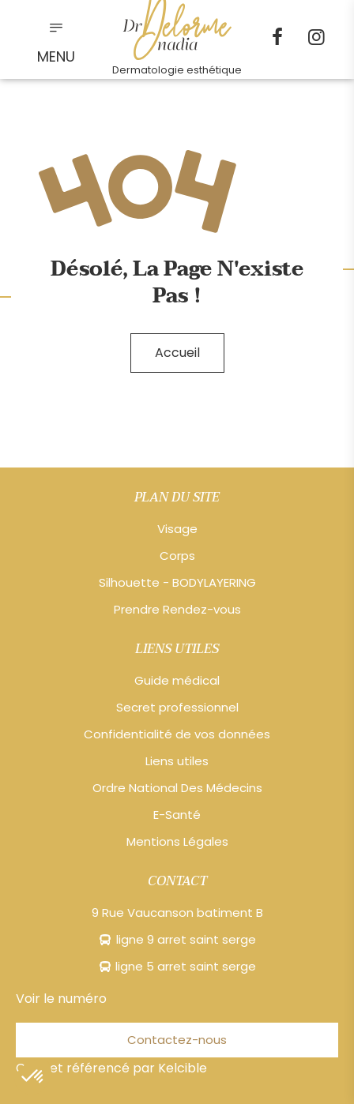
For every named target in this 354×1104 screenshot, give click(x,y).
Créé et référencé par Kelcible (111, 1068)
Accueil (177, 353)
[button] (33, 1077)
